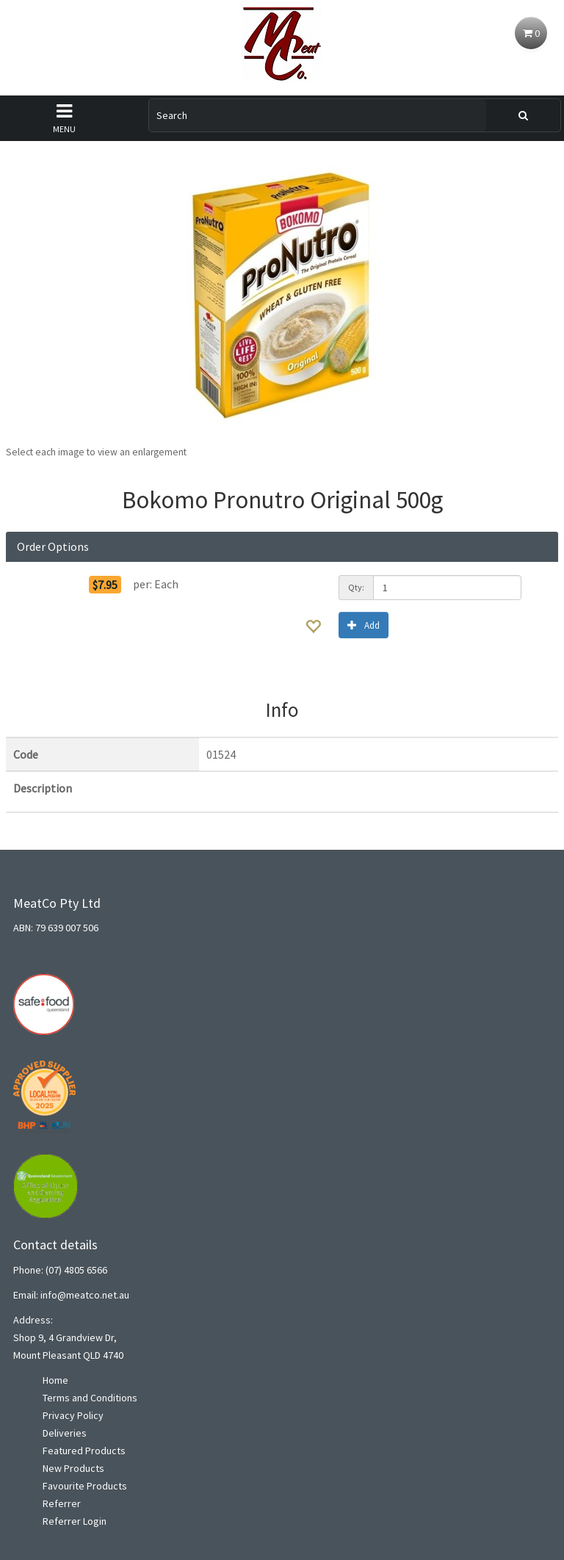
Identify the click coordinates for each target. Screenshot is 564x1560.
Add (363, 625)
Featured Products (84, 1450)
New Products (73, 1468)
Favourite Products (85, 1485)
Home (55, 1380)
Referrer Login (74, 1521)
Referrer (62, 1503)
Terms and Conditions (90, 1397)
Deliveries (65, 1433)
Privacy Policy (73, 1415)
